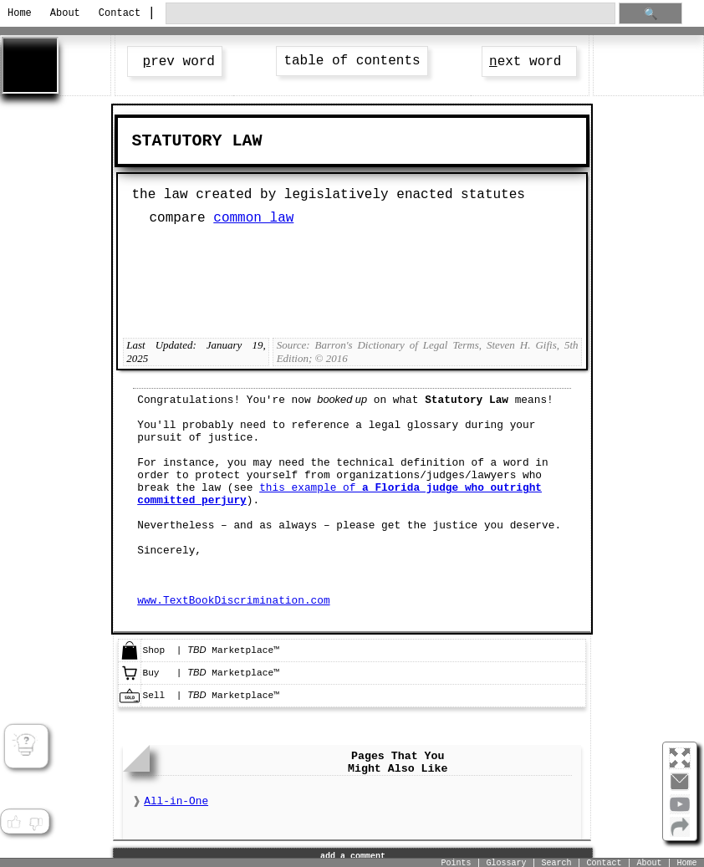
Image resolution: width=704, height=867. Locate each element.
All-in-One (176, 801)
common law (253, 218)
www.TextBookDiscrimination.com (233, 600)
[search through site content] (390, 14)
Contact (118, 13)
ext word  (529, 61)
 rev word (175, 61)
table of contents (351, 61)
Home (20, 13)
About (65, 13)
